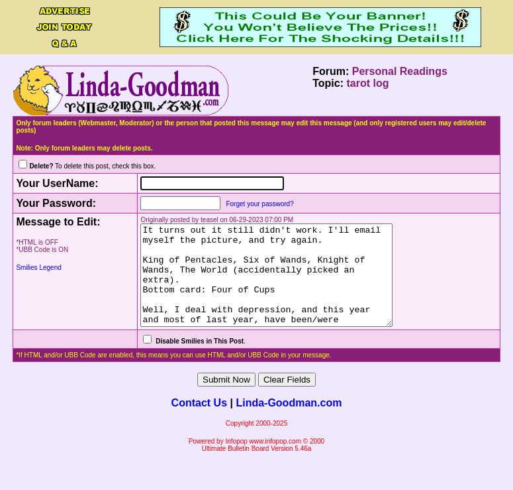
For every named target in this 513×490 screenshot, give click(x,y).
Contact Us (199, 422)
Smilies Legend (38, 267)
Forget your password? (249, 204)
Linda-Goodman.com (289, 422)
